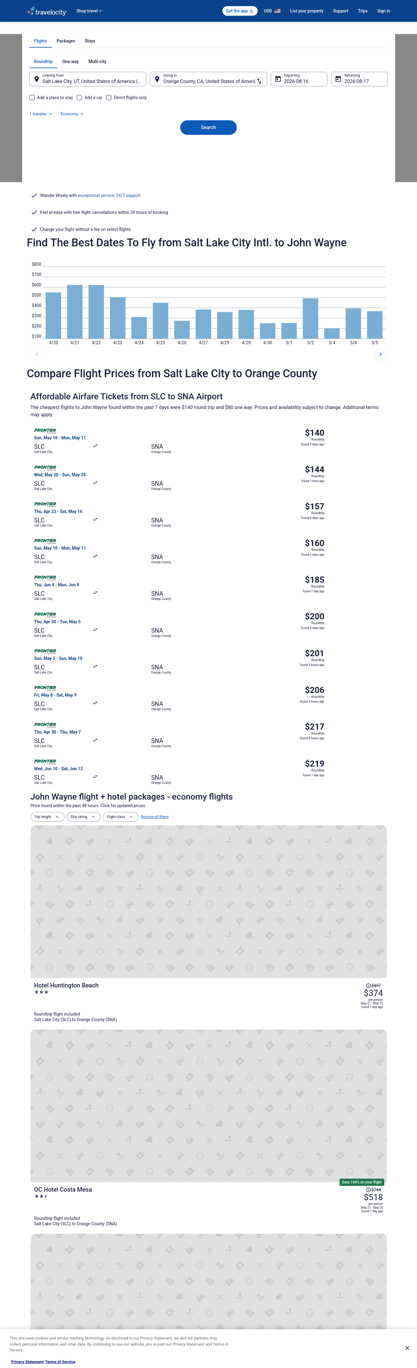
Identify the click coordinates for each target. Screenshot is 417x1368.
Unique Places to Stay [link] (138, 1316)
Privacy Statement (27, 1362)
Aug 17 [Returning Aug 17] (344, 163)
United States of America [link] (94, 29)
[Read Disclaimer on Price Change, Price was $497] (355, 686)
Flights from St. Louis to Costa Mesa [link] (244, 1133)
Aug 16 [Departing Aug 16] (287, 163)
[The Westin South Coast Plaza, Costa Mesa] (268, 810)
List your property (306, 10)
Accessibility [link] (225, 1287)
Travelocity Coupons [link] (137, 1307)
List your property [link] (41, 1268)
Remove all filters (155, 668)
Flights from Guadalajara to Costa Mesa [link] (70, 1110)
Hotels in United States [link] (139, 1249)
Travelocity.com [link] (39, 29)
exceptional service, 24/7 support (109, 260)
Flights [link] (63, 29)
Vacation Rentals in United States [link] (147, 1258)
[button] (208, 1073)
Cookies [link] (221, 1258)
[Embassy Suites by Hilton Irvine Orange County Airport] (268, 919)
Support (340, 10)
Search (208, 199)
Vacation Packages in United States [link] (149, 1268)
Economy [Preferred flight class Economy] (356, 143)
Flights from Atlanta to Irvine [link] (60, 1156)
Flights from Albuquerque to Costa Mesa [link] (248, 1144)
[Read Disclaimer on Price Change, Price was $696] (355, 802)
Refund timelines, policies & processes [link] (340, 1278)
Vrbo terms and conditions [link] (236, 1278)
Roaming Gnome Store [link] (45, 1307)
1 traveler (325, 143)
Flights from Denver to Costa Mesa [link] (65, 1121)
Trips (363, 10)
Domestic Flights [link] (134, 1278)
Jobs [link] (31, 1258)
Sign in (383, 10)
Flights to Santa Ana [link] (157, 29)
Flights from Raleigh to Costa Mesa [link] (66, 1133)
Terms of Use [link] (225, 1268)
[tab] (184, 123)
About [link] (32, 1249)
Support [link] (315, 1249)
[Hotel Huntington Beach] (268, 701)
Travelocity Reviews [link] (137, 1297)
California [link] (127, 29)
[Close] (407, 1348)
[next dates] (381, 389)
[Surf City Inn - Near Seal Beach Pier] (268, 865)
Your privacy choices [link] (231, 1297)
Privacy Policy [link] (226, 1249)
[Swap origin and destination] (153, 161)
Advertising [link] (36, 1316)
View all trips (209, 966)
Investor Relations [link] (41, 1297)
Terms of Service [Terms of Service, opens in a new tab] (60, 1362)
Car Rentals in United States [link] (143, 1287)
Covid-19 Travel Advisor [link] (355, 1033)
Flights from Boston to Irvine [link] (237, 1156)
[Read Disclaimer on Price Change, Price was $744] (355, 748)
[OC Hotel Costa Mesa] (268, 756)
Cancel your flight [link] (323, 1268)
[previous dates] (36, 389)
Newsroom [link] (36, 1287)
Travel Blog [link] (130, 1326)
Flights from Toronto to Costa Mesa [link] (66, 1144)
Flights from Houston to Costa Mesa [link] (244, 1121)
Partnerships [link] (37, 1278)
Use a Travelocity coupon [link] (329, 1287)
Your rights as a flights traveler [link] (333, 1297)
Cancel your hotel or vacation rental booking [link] (344, 1258)
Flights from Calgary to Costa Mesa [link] (243, 1110)
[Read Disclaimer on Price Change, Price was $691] (355, 904)
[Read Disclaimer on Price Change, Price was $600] (355, 849)
